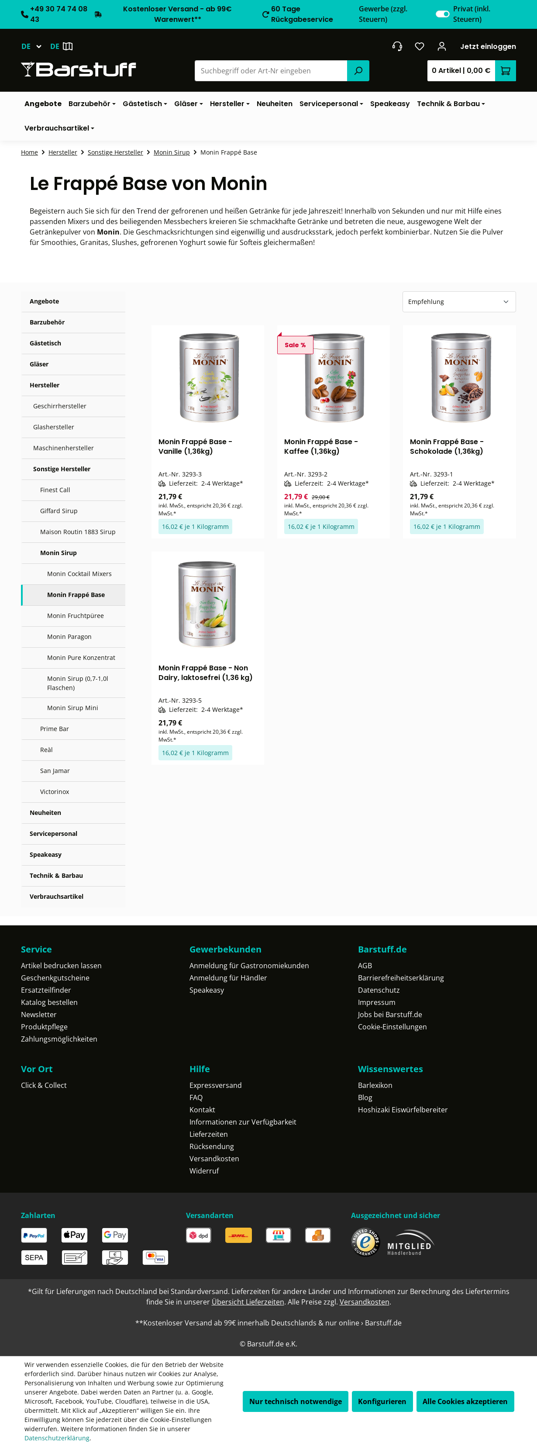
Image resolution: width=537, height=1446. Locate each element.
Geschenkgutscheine (55, 978)
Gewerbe (383, 14)
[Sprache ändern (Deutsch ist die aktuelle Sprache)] (35, 46)
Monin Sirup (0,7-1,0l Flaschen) (77, 683)
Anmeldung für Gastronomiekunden (249, 965)
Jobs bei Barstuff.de (390, 1014)
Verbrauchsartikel (56, 896)
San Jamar (55, 770)
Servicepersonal (53, 833)
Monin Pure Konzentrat (81, 657)
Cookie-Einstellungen (392, 1027)
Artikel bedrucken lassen (61, 965)
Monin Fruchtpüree (75, 615)
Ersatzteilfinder (46, 990)
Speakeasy (46, 854)
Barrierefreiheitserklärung (401, 978)
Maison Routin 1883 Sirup (78, 532)
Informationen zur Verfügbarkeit (242, 1122)
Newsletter (39, 1014)
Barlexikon (375, 1085)
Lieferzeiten (208, 1134)
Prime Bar (54, 729)
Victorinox (54, 791)
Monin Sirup (58, 553)
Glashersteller (53, 427)
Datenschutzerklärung (57, 1438)
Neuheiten (45, 812)
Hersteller (44, 385)
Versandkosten (214, 1158)
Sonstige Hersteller (61, 469)
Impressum (377, 1002)
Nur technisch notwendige (295, 1401)
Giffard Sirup (59, 511)
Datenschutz (379, 990)
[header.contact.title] (397, 46)
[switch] (443, 13)
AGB (365, 965)
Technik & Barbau (56, 875)
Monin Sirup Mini (72, 708)
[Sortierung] (459, 301)
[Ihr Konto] (442, 46)
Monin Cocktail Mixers (79, 573)
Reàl (46, 749)
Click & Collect (44, 1085)
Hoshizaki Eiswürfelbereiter (403, 1110)
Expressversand (215, 1085)
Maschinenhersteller (63, 448)
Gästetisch (45, 343)
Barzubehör (47, 322)
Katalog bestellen (49, 1002)
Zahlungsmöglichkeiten (59, 1039)
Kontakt (202, 1110)
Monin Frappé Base (76, 594)
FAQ (196, 1097)
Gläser (39, 364)
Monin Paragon (69, 636)
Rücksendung (211, 1146)
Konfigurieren (382, 1401)
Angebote (44, 301)
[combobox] (271, 70)
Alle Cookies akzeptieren (465, 1401)
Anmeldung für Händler (228, 978)
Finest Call (55, 490)
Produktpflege (44, 1027)
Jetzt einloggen (488, 46)
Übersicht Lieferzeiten (248, 1302)
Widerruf (204, 1171)
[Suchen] (358, 70)
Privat (471, 14)
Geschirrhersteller (59, 406)
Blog (365, 1097)
